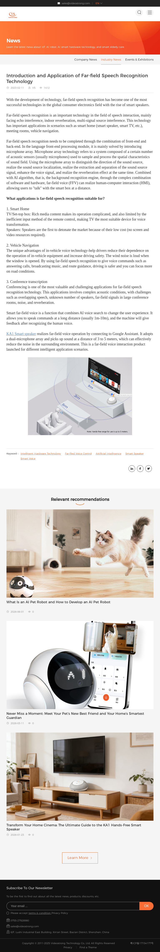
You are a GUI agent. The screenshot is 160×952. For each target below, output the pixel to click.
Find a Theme (88, 947)
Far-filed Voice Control (78, 453)
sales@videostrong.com (76, 3)
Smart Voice (28, 458)
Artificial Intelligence (108, 453)
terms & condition (40, 913)
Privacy (68, 947)
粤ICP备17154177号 (142, 943)
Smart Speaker (134, 453)
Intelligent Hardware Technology (41, 453)
